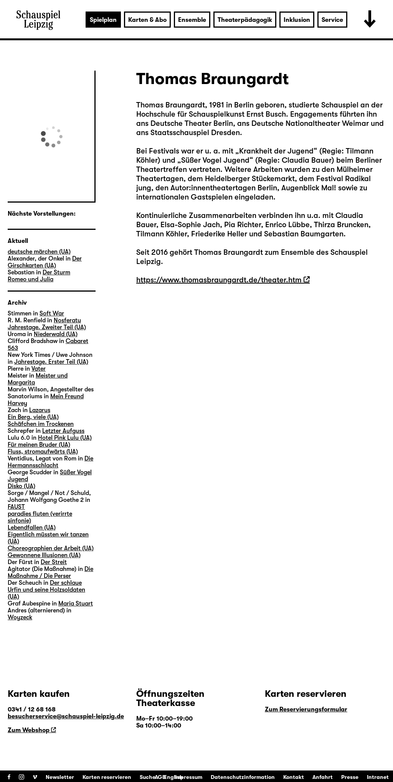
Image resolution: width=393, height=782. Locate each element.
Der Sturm (56, 272)
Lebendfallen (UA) (32, 527)
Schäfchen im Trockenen (41, 424)
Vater (38, 368)
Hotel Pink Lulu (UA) (65, 437)
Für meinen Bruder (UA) (39, 444)
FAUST (16, 506)
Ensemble (192, 19)
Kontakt (293, 777)
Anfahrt (322, 777)
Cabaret (77, 341)
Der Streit (54, 562)
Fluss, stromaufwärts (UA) (43, 451)
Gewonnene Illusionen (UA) (44, 555)
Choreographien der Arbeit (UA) (51, 548)
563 (13, 348)
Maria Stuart (75, 603)
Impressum (188, 777)
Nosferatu (67, 320)
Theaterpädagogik (245, 19)
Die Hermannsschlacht (50, 462)
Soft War (52, 313)
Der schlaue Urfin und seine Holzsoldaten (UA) (46, 589)
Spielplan (103, 19)
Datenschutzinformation (243, 777)
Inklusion (297, 19)
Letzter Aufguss (63, 430)
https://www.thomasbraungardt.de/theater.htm (219, 280)
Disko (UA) (21, 486)
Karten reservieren (107, 777)
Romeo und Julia (30, 279)
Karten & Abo (147, 19)
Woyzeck (20, 617)
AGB (160, 777)
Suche (147, 777)
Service (332, 19)
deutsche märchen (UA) (39, 251)
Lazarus (39, 410)
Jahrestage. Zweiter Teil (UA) (47, 327)
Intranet (378, 777)
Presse (349, 777)
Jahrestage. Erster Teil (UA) (51, 361)
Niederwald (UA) (56, 334)
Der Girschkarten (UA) (45, 262)
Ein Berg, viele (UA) (33, 417)
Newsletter (60, 777)
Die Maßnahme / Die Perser (50, 572)
